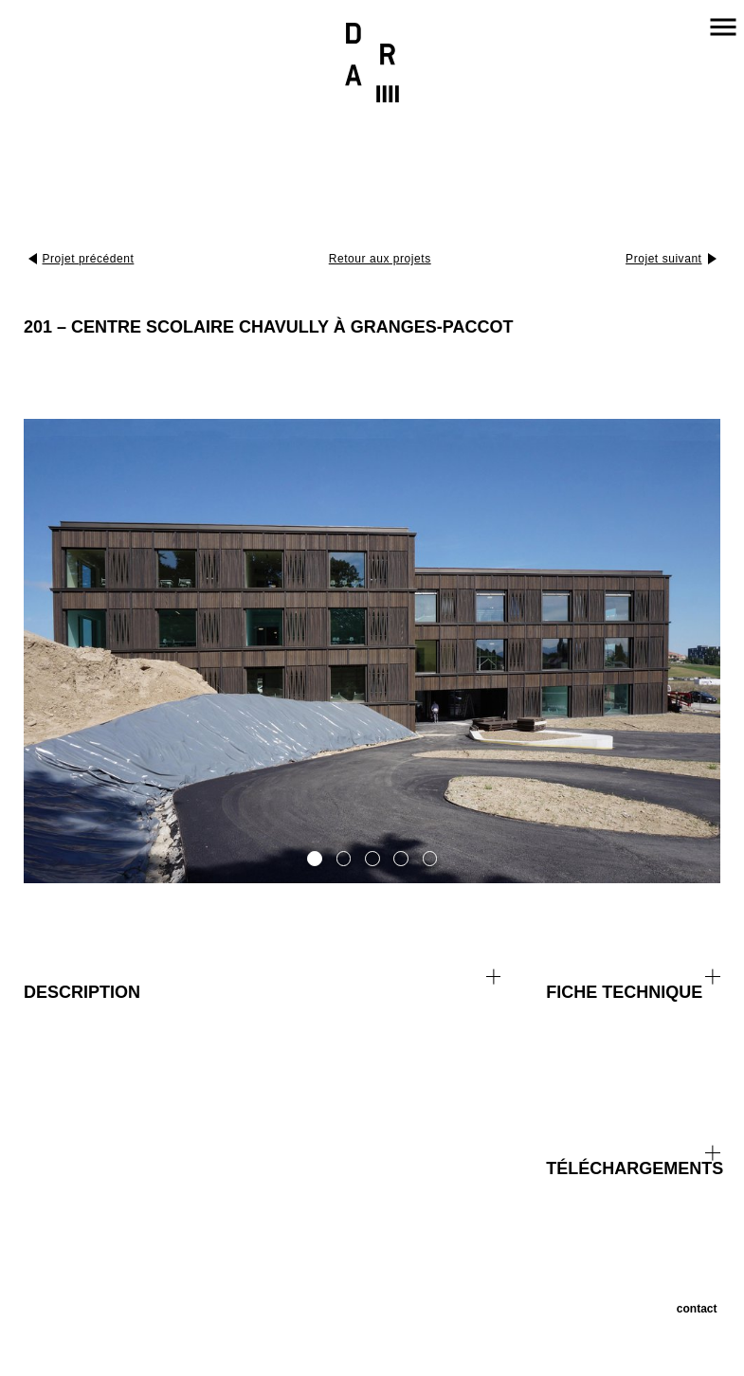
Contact (697, 1308)
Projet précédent (89, 258)
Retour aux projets (380, 258)
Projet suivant (663, 258)
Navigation (723, 26)
